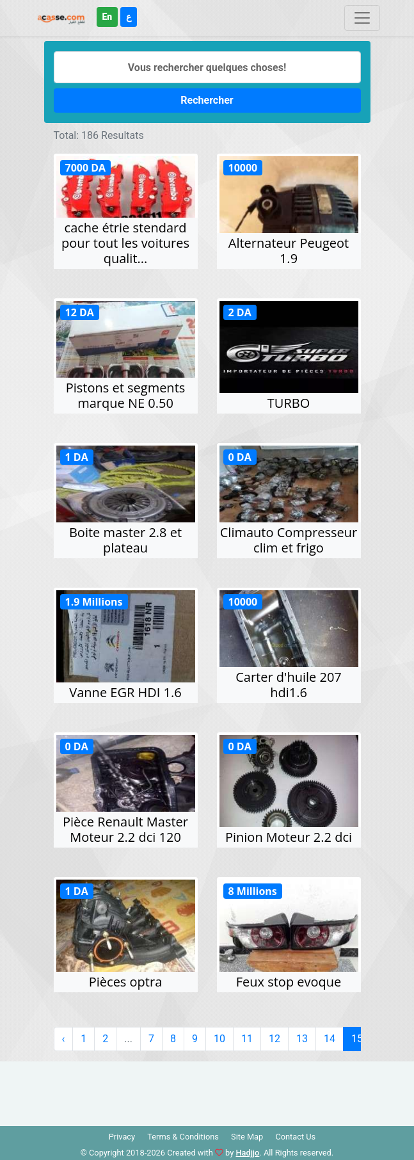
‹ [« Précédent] (63, 1039)
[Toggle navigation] (362, 18)
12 (274, 1039)
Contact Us (295, 1136)
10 (219, 1039)
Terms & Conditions (183, 1136)
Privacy (122, 1136)
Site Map (247, 1136)
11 (247, 1039)
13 (302, 1039)
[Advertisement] (207, 1090)
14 (329, 1039)
